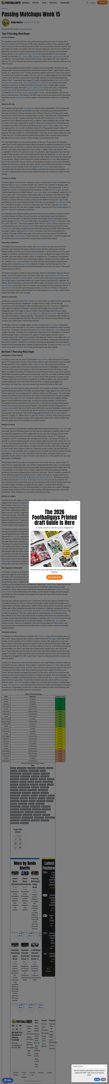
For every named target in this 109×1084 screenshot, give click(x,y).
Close (103, 1079)
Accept (97, 1079)
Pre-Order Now (54, 577)
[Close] (105, 1066)
